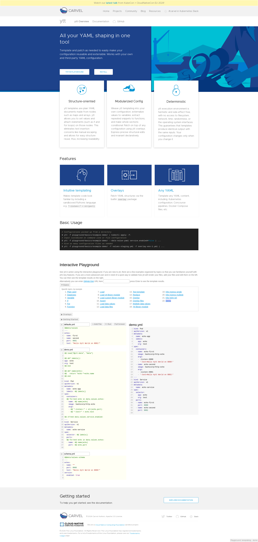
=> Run (108, 324)
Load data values (107, 304)
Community (131, 11)
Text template (139, 292)
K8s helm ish (171, 298)
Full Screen (120, 324)
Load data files (106, 307)
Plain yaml (71, 292)
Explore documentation (181, 500)
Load (102, 292)
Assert (103, 301)
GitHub (118, 21)
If (67, 301)
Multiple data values (141, 304)
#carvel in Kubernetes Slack (181, 11)
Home (106, 11)
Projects (117, 11)
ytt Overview (81, 21)
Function (71, 307)
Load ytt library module (110, 295)
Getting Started (70, 319)
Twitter (166, 516)
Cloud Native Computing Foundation (110, 525)
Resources (155, 11)
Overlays (67, 315)
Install (103, 72)
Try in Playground (74, 72)
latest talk (111, 3)
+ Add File (97, 324)
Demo (168, 301)
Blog (143, 11)
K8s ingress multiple (174, 295)
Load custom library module (112, 298)
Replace (136, 295)
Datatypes (71, 295)
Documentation (100, 21)
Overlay (136, 298)
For (68, 304)
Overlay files (138, 301)
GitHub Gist (88, 281)
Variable (70, 298)
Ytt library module (140, 307)
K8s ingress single (174, 292)
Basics (66, 285)
